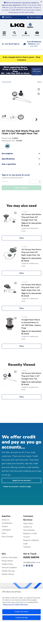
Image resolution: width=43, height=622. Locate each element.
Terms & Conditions (9, 567)
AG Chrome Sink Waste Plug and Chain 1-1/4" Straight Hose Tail (31, 376)
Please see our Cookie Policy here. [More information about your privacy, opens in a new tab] (15, 604)
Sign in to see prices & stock (16, 175)
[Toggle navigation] (4, 34)
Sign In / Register (35, 17)
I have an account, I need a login (17, 486)
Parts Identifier (29, 530)
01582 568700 (31, 557)
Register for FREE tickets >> (37, 71)
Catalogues (6, 530)
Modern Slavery (8, 574)
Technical (26, 547)
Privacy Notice (7, 561)
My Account (26, 34)
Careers (5, 526)
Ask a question (9, 164)
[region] (21, 605)
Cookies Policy (7, 564)
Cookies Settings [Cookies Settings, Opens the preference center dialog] (21, 618)
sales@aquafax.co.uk (31, 562)
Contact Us (27, 527)
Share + (39, 82)
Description (7, 153)
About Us (5, 520)
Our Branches (7, 523)
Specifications (8, 159)
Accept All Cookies (21, 612)
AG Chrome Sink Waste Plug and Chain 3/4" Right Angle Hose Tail (31, 252)
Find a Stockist (7, 536)
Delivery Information (10, 557)
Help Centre (28, 523)
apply (5, 178)
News (4, 533)
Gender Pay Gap (8, 571)
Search (14, 33)
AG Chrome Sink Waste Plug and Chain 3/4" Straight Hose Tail (31, 217)
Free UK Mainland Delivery (34, 44)
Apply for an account (21, 480)
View (21, 238)
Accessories (7, 82)
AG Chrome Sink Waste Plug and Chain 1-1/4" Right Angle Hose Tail (31, 287)
